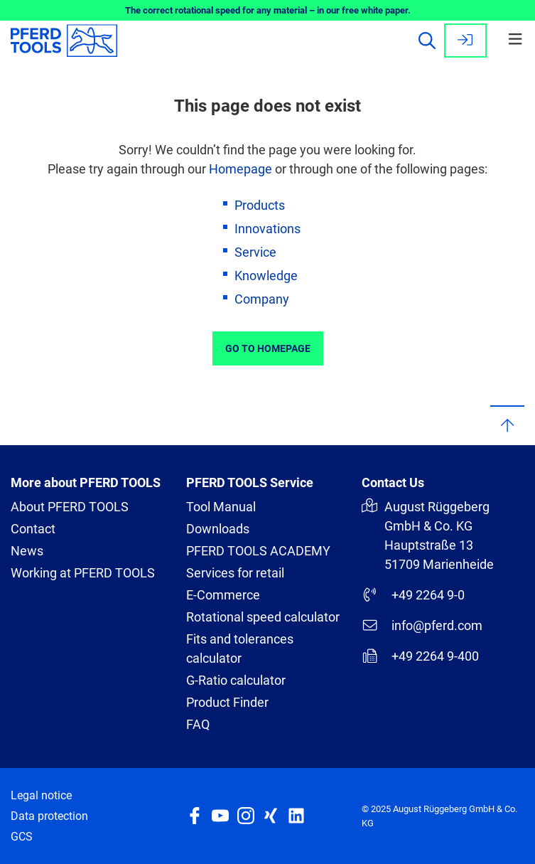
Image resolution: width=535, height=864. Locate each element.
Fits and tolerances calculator (239, 648)
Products (259, 205)
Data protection (49, 816)
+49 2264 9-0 (413, 594)
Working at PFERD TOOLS (83, 572)
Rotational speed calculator (263, 616)
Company (261, 299)
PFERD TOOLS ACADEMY (258, 550)
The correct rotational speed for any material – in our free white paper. (268, 10)
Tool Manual (221, 506)
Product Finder (227, 702)
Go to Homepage (267, 348)
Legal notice (41, 795)
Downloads (217, 528)
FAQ (198, 724)
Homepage (240, 168)
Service (255, 252)
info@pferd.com (422, 625)
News (27, 550)
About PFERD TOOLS (70, 506)
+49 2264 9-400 (420, 655)
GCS (22, 836)
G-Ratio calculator (236, 680)
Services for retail (235, 572)
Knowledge (266, 275)
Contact (33, 528)
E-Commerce (223, 594)
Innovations (267, 228)
